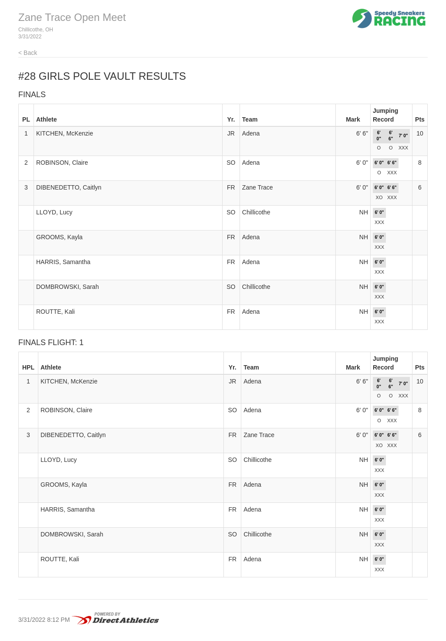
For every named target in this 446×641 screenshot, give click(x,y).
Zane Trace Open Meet (72, 17)
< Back (27, 52)
